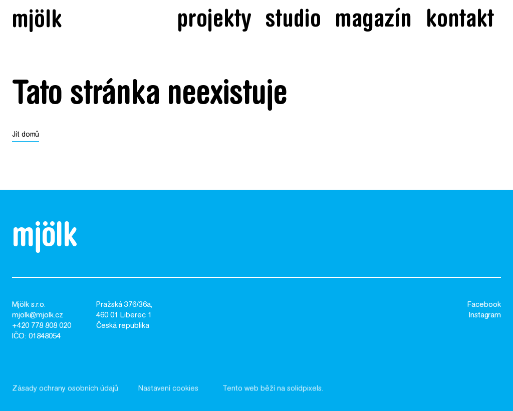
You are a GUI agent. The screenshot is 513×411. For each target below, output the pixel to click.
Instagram (485, 315)
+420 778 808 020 (41, 326)
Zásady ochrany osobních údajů (65, 392)
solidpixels (304, 392)
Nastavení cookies (168, 392)
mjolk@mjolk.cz (37, 315)
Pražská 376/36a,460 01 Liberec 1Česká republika (124, 315)
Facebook (484, 305)
